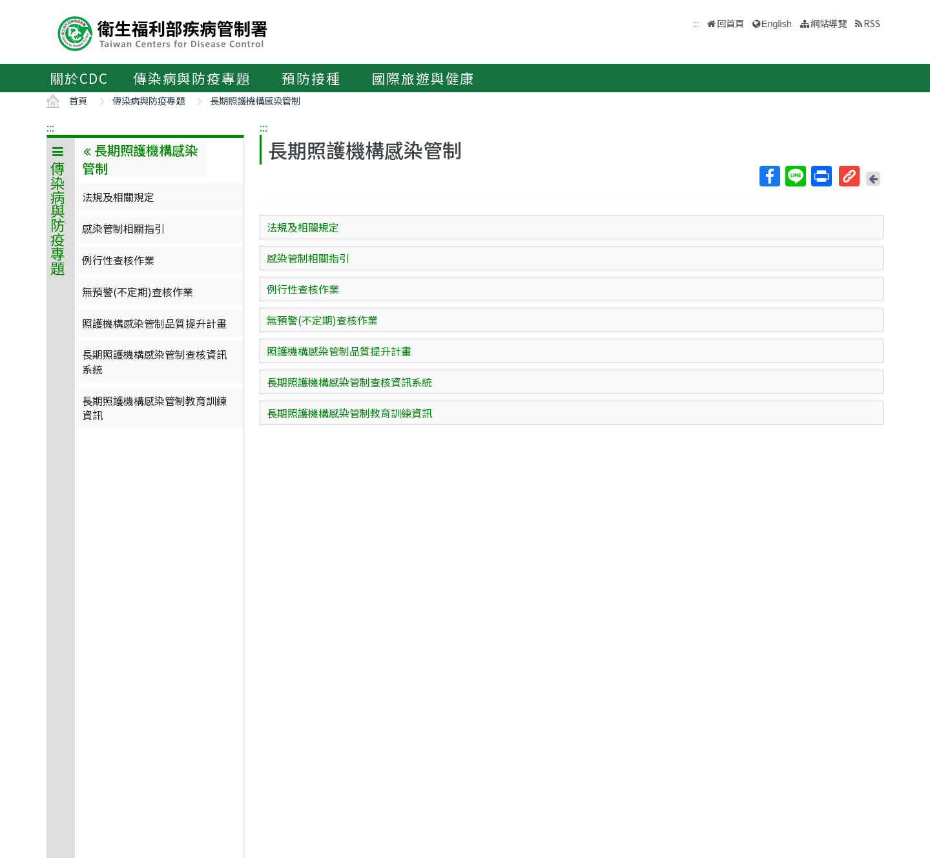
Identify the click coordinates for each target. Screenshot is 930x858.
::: (50, 127)
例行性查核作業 (118, 260)
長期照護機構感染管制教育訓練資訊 (154, 408)
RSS (871, 23)
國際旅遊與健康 (423, 78)
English (776, 24)
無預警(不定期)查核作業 (137, 291)
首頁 (78, 100)
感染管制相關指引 (123, 228)
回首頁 (730, 23)
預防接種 (311, 78)
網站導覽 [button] (829, 23)
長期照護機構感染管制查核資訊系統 (154, 361)
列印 (821, 176)
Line (795, 176)
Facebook (769, 176)
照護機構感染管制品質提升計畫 (154, 323)
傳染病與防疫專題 (192, 78)
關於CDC (79, 78)
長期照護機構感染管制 (255, 100)
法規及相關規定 (118, 197)
